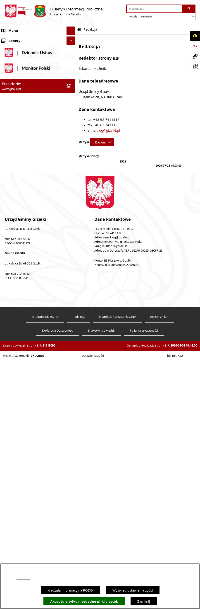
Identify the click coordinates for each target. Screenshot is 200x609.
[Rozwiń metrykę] (102, 142)
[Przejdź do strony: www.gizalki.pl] (195, 56)
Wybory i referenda (17, 307)
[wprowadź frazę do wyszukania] (154, 9)
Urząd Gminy (12, 239)
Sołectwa (9, 256)
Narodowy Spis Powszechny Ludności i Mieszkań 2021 (32, 194)
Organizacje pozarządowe (22, 264)
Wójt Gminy (11, 230)
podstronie (23, 578)
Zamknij (143, 601)
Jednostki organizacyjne (20, 247)
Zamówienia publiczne (19, 166)
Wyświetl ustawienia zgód (132, 590)
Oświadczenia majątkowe (21, 281)
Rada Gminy (11, 222)
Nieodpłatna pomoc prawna (23, 324)
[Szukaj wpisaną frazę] (189, 9)
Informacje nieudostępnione (24, 349)
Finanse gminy (13, 213)
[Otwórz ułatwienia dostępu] (195, 36)
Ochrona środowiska (18, 273)
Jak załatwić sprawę (17, 205)
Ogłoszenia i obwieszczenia (23, 39)
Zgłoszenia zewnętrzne (19, 341)
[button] (71, 39)
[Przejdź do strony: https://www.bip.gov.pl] (195, 46)
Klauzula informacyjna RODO (70, 590)
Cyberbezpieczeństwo (19, 366)
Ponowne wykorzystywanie (23, 358)
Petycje (7, 298)
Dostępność (11, 332)
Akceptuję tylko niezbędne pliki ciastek (84, 601)
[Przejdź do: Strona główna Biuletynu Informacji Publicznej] (79, 30)
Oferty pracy (11, 183)
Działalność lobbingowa (20, 315)
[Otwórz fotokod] (195, 66)
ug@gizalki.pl (109, 130)
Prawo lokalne (13, 290)
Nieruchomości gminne (20, 174)
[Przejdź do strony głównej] (54, 11)
